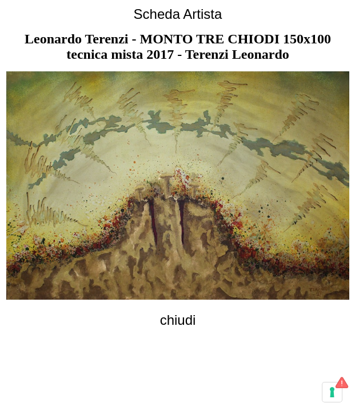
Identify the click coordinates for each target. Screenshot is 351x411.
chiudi (178, 320)
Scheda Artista (178, 14)
